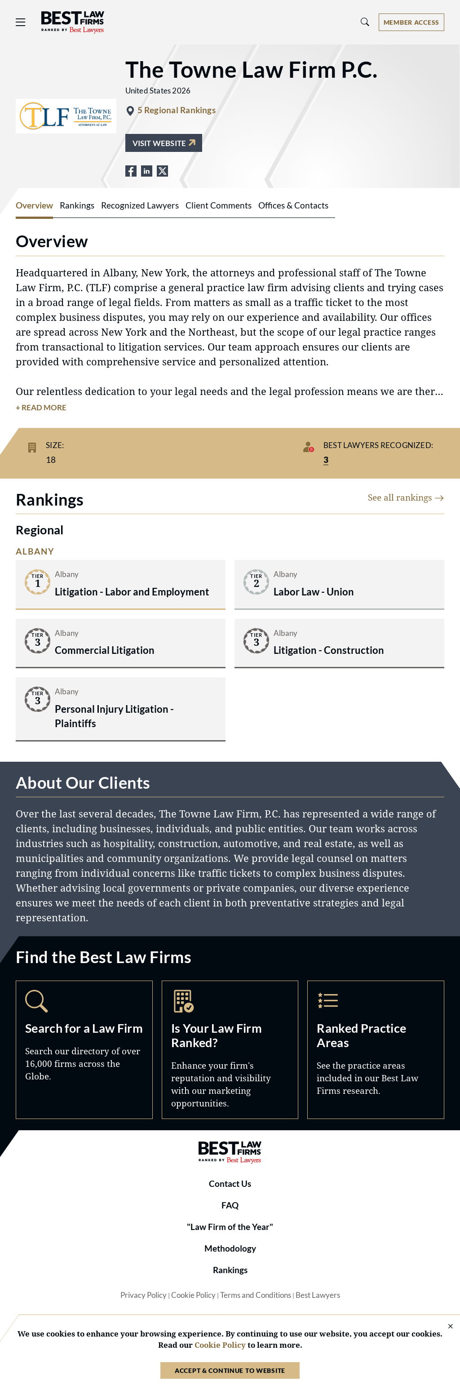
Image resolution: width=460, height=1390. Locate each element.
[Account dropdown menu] (411, 22)
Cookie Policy (193, 1295)
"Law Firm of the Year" (230, 1227)
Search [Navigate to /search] (84, 1050)
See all (406, 497)
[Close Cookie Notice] (444, 1327)
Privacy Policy (143, 1295)
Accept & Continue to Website (230, 1370)
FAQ (230, 1205)
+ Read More (41, 407)
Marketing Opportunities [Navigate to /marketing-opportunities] (230, 1050)
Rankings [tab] (77, 205)
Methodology (230, 1248)
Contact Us (230, 1184)
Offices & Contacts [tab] (293, 205)
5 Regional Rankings (176, 110)
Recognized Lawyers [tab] (140, 205)
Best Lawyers (318, 1295)
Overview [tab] (34, 205)
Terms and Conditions (255, 1295)
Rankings (230, 1270)
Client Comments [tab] (219, 205)
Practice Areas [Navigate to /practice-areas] (376, 1050)
